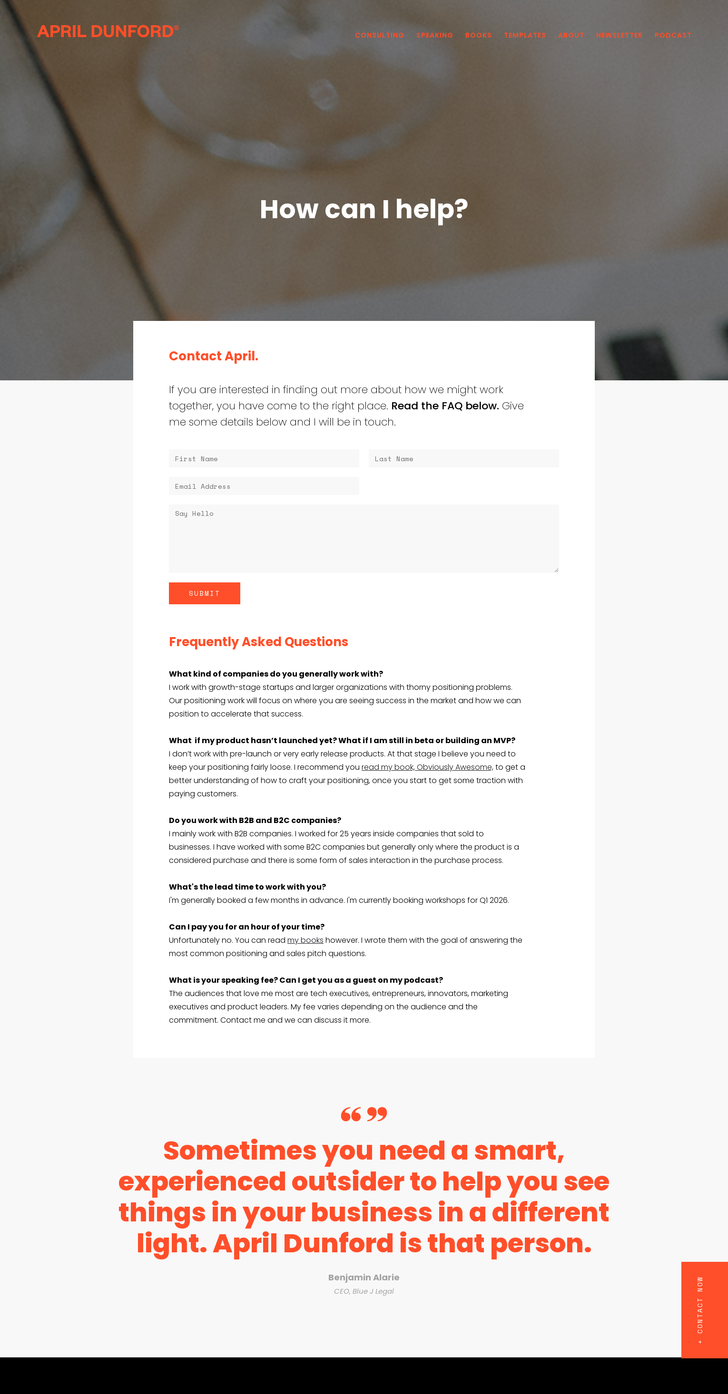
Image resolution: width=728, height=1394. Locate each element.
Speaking (434, 35)
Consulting (379, 35)
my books (305, 940)
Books (478, 35)
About (571, 35)
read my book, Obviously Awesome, (427, 767)
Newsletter (619, 35)
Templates (525, 35)
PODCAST (673, 35)
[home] (108, 30)
